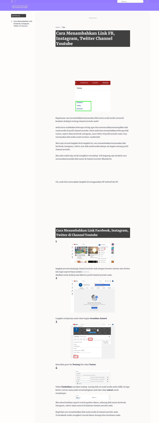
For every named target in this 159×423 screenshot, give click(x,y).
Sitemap (145, 418)
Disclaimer (123, 418)
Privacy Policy (134, 418)
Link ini (71, 263)
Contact (113, 418)
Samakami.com (22, 418)
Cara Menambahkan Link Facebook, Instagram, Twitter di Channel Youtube (23, 23)
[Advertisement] (89, 56)
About (106, 418)
